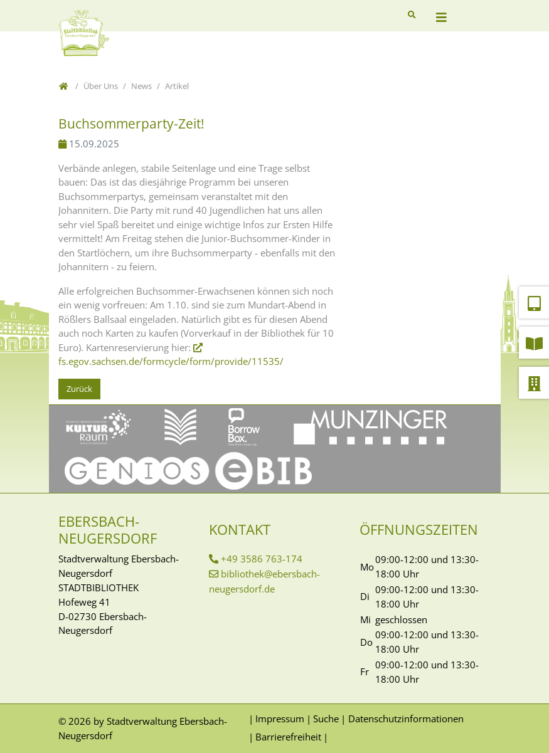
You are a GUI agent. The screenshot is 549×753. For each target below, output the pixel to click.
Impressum (279, 718)
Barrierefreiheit (288, 736)
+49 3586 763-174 (261, 558)
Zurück (79, 388)
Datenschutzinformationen (406, 718)
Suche (326, 718)
